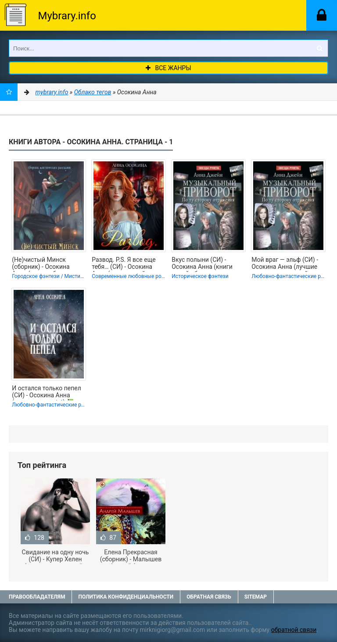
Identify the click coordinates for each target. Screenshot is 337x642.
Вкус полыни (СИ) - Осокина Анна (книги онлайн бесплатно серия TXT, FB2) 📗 (207, 264)
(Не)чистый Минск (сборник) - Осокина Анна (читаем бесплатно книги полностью (47, 264)
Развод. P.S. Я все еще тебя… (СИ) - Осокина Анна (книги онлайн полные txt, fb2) (124, 264)
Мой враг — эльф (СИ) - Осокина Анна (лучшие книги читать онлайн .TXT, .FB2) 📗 (284, 264)
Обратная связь (208, 597)
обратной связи (294, 629)
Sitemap (255, 597)
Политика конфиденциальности (125, 597)
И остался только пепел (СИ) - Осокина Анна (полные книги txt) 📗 (46, 392)
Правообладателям (37, 597)
